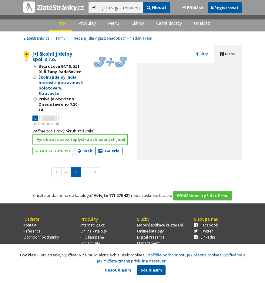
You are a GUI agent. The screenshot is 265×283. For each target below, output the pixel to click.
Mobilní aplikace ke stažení (160, 225)
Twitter (203, 231)
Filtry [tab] (202, 54)
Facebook (206, 225)
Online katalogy (93, 231)
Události (202, 23)
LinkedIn (204, 237)
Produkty (87, 23)
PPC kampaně (92, 237)
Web (85, 151)
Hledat (156, 7)
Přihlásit (193, 7)
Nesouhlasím (118, 270)
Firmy (60, 23)
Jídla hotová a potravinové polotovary (61, 82)
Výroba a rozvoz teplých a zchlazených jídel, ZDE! (82, 139)
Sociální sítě (90, 243)
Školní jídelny (52, 77)
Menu (113, 23)
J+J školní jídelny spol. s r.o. (52, 56)
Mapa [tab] (228, 54)
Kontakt (29, 225)
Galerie (108, 151)
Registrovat (225, 7)
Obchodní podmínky (41, 237)
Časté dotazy (169, 23)
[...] (121, 7)
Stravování (50, 93)
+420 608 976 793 (52, 151)
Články (137, 23)
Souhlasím (151, 270)
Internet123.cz (92, 225)
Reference (32, 231)
